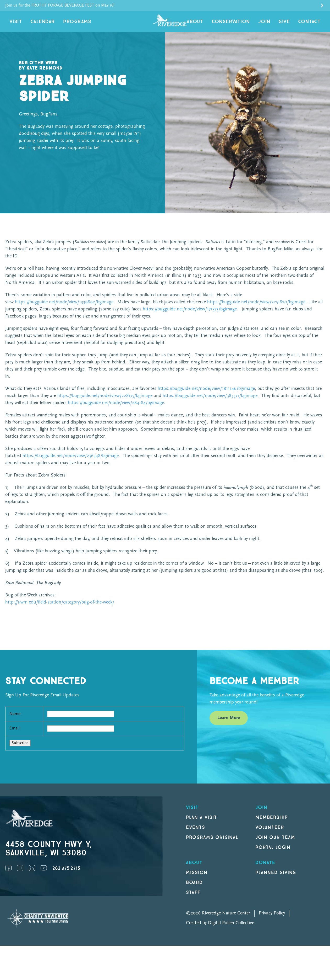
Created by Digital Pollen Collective (220, 928)
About (211, 24)
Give (289, 24)
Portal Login (272, 853)
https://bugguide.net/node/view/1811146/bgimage (206, 393)
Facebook (8, 873)
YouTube (44, 873)
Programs (68, 24)
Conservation (243, 24)
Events (195, 833)
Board (194, 888)
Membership (271, 823)
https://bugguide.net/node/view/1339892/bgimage (64, 307)
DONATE (265, 868)
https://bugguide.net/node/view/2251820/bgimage (256, 307)
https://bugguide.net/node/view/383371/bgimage (210, 401)
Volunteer (269, 833)
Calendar (38, 24)
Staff (193, 898)
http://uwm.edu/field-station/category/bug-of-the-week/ (59, 607)
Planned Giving (275, 878)
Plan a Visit (201, 823)
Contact (311, 24)
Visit (14, 24)
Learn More (228, 723)
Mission (196, 878)
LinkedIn (32, 873)
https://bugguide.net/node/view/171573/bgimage (190, 314)
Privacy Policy (272, 918)
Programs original (212, 843)
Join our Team (275, 843)
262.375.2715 (66, 874)
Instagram (20, 873)
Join (272, 24)
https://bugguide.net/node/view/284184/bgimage (116, 408)
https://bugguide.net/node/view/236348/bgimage (71, 461)
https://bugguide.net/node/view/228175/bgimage (104, 401)
